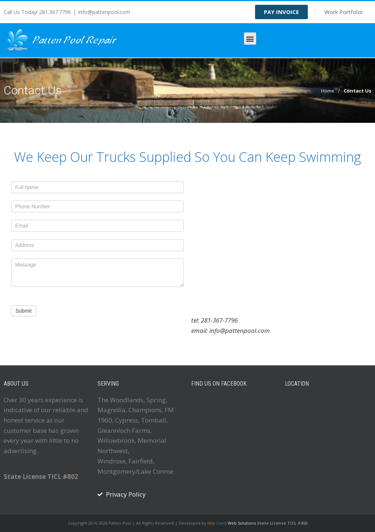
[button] (250, 38)
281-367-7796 (219, 320)
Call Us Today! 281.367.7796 (37, 11)
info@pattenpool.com (104, 11)
